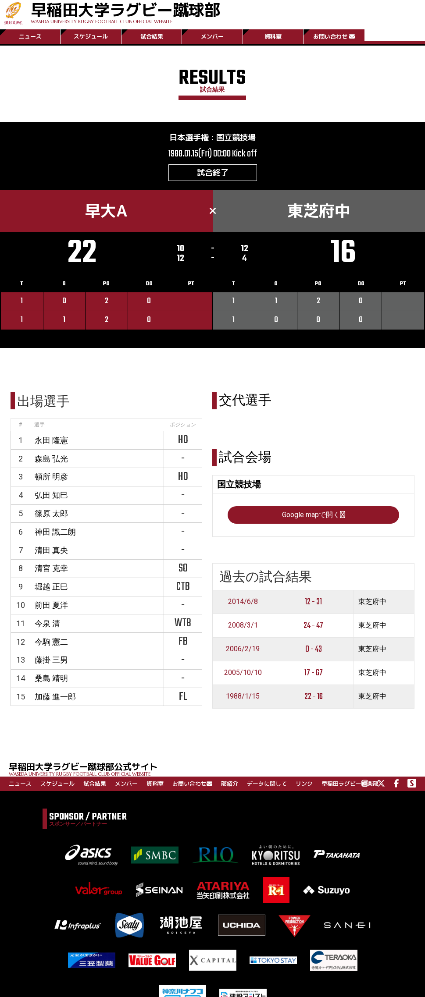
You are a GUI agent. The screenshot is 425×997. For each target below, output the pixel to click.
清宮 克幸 (51, 568)
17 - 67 (313, 673)
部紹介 (229, 784)
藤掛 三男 (51, 659)
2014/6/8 (243, 601)
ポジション (183, 425)
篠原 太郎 (51, 513)
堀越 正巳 (51, 586)
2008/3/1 (243, 625)
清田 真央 (51, 550)
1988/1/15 (243, 696)
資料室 (273, 36)
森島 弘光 (51, 458)
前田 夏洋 (51, 605)
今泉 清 (47, 623)
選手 (39, 425)
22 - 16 (313, 696)
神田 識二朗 (55, 531)
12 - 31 (313, 602)
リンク (304, 784)
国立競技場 (236, 137)
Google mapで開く (313, 515)
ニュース (30, 36)
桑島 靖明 (51, 678)
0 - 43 (313, 649)
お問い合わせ (334, 36)
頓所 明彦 (51, 476)
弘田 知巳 (51, 495)
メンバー (212, 36)
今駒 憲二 (51, 641)
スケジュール (91, 36)
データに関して (267, 784)
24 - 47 (313, 625)
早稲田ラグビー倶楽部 (350, 784)
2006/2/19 (243, 649)
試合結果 (151, 36)
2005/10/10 (243, 672)
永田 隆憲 (51, 440)
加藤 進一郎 (55, 696)
